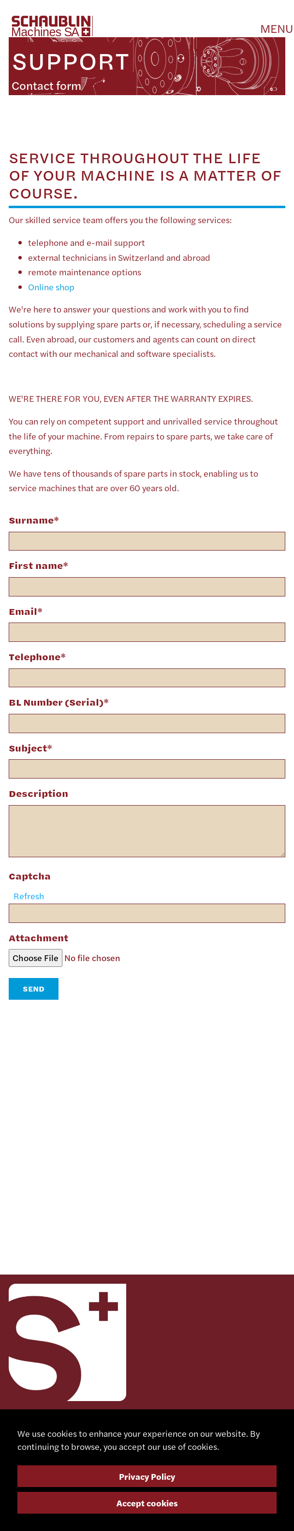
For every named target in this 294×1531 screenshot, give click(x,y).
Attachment (38, 937)
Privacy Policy (147, 1476)
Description (38, 793)
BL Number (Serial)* (59, 702)
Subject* (30, 747)
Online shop (51, 287)
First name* (38, 565)
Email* (26, 611)
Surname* (34, 519)
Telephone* (37, 656)
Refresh (29, 896)
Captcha (30, 875)
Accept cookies (147, 1503)
